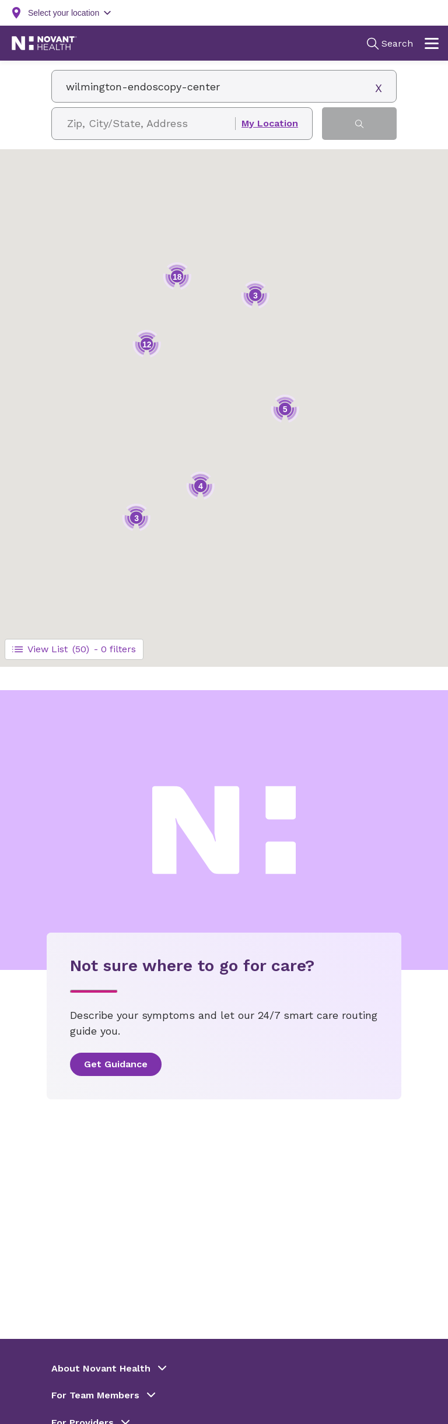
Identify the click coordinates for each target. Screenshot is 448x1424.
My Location (270, 123)
